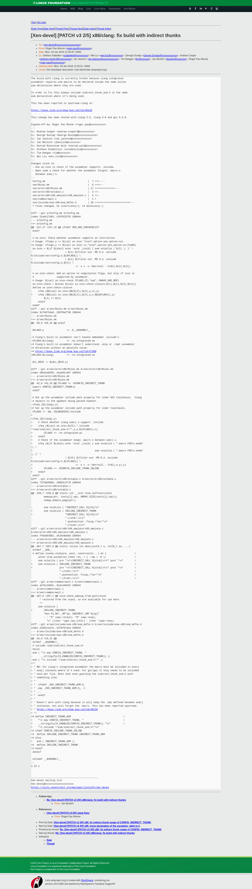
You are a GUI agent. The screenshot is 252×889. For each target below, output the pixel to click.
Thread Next (75, 28)
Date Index (89, 28)
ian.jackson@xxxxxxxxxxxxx (103, 59)
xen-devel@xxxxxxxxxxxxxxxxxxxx (62, 45)
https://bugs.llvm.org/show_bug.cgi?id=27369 (65, 351)
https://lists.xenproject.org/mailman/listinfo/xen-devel (70, 787)
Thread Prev (61, 28)
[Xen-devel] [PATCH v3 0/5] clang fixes (68, 813)
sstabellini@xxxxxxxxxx (75, 55)
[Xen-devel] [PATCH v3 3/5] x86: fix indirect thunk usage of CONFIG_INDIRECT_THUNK (102, 822)
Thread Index (104, 28)
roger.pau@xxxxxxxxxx (79, 48)
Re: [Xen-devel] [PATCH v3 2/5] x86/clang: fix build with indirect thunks (86, 800)
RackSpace (87, 880)
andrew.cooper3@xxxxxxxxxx (55, 59)
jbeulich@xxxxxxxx (176, 59)
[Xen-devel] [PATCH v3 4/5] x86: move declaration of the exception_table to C (97, 826)
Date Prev (37, 28)
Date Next (48, 28)
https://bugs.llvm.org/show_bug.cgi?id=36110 (61, 110)
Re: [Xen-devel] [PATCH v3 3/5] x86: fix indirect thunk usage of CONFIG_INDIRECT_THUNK (111, 829)
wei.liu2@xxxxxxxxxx (112, 55)
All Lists (41, 22)
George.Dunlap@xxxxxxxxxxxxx (160, 55)
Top (33, 22)
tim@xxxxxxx (142, 59)
